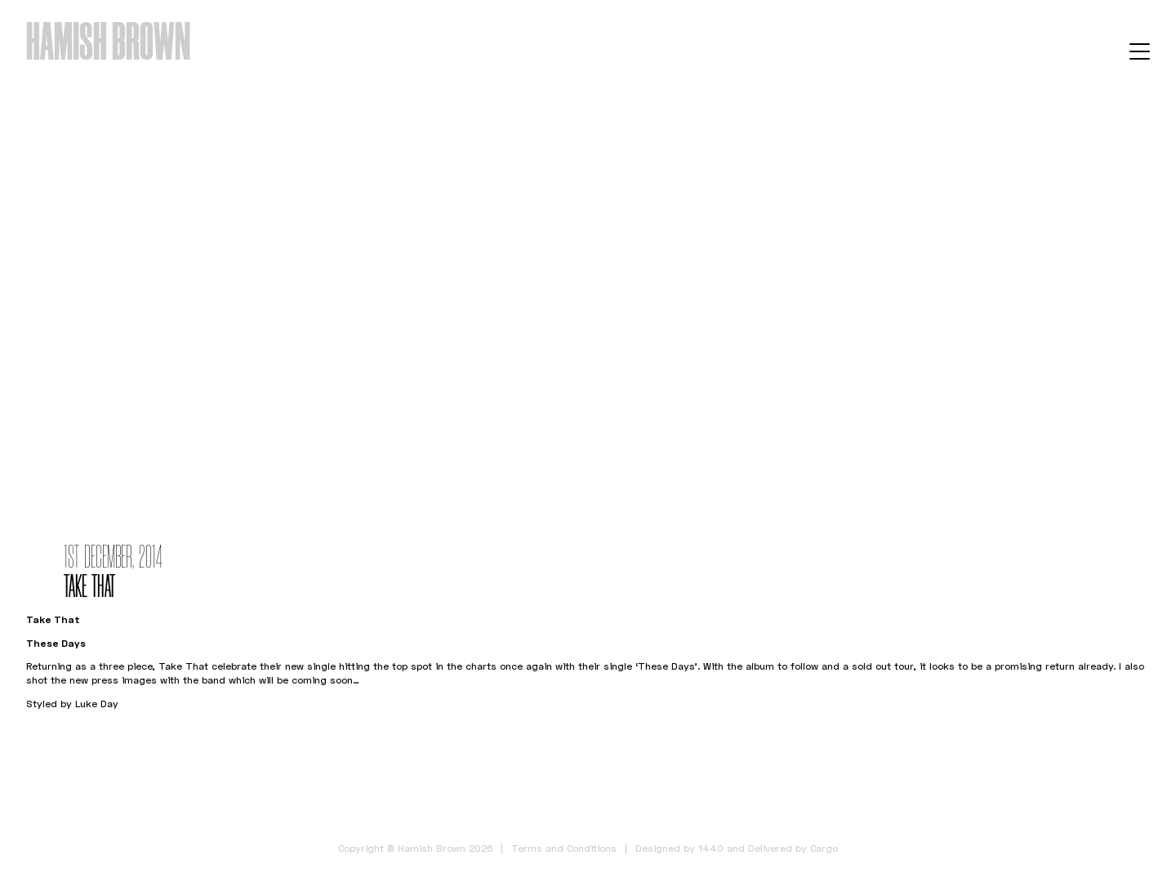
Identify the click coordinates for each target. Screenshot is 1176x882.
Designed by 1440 (679, 848)
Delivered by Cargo (793, 848)
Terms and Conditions (564, 848)
